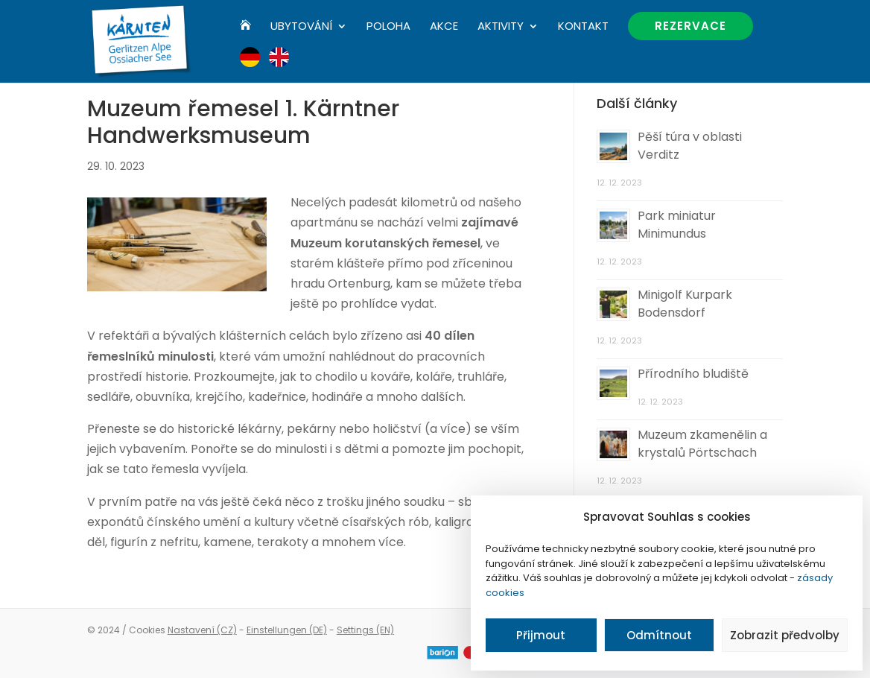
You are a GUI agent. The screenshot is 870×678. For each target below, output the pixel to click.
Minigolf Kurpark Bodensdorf (685, 303)
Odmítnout (659, 635)
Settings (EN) (365, 630)
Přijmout (540, 635)
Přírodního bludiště (693, 373)
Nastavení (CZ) (202, 630)
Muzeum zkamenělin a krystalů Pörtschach (702, 443)
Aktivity (500, 27)
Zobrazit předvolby (784, 635)
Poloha (388, 27)
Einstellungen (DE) (287, 630)
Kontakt (583, 27)
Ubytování (301, 27)
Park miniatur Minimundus (677, 224)
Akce (444, 27)
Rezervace (690, 26)
